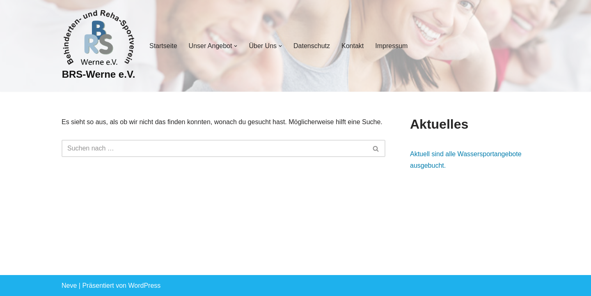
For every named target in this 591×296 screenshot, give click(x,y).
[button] (235, 46)
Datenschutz (311, 45)
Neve (69, 285)
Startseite (163, 45)
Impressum (391, 45)
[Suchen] (214, 148)
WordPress (144, 285)
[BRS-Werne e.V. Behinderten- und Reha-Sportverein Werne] (98, 46)
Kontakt (352, 45)
